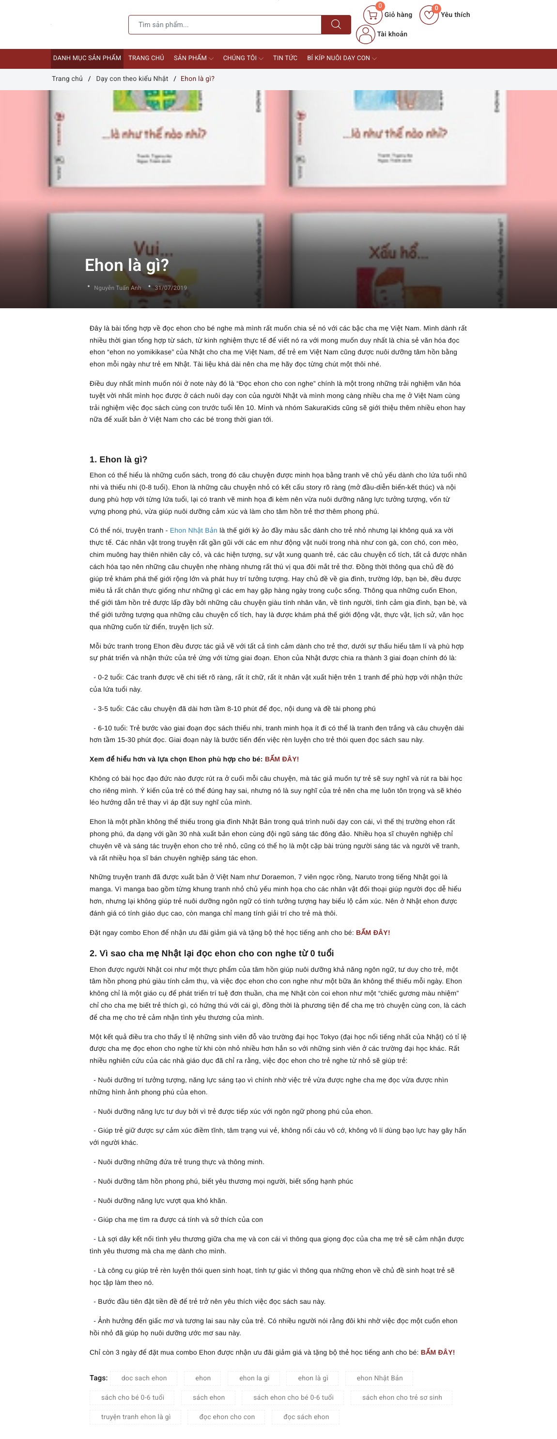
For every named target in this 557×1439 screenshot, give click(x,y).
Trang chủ (146, 58)
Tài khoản (381, 34)
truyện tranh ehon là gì (136, 1417)
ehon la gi (254, 1378)
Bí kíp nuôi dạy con (342, 58)
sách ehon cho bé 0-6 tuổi (293, 1398)
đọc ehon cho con (227, 1417)
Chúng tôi (243, 58)
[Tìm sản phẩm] (225, 24)
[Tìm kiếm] (336, 24)
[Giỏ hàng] (387, 15)
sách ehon (209, 1398)
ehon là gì (313, 1378)
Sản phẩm (194, 58)
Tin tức (285, 58)
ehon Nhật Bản (380, 1378)
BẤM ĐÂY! (282, 759)
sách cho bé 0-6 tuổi (132, 1398)
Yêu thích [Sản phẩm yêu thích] (444, 15)
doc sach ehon (144, 1378)
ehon (203, 1378)
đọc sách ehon (306, 1417)
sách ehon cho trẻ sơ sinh (402, 1398)
